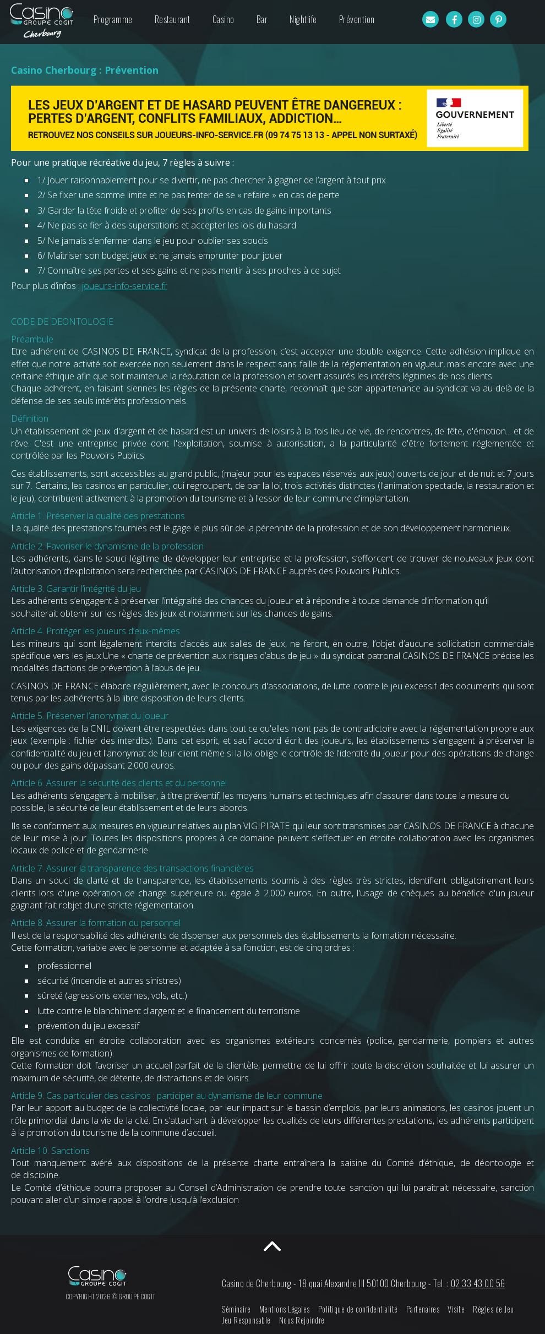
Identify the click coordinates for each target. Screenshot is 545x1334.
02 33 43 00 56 (478, 1283)
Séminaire (236, 1309)
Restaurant (172, 19)
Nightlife (303, 19)
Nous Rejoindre (302, 1320)
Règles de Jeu (493, 1309)
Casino (223, 19)
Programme (113, 19)
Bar (262, 19)
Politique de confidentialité (358, 1309)
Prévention (357, 19)
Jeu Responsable (246, 1320)
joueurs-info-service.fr (124, 286)
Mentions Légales (284, 1309)
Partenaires (423, 1309)
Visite (456, 1309)
